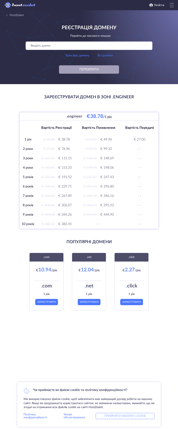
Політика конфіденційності (35, 416)
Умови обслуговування (74, 416)
